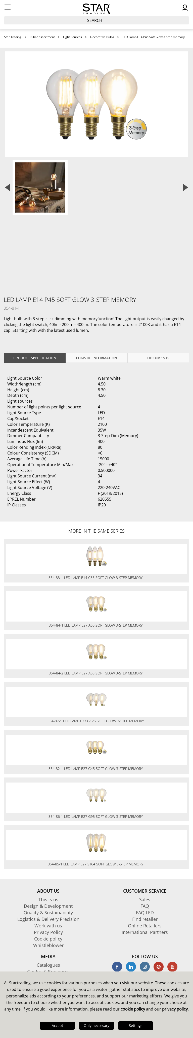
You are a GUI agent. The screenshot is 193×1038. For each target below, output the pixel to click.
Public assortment (42, 37)
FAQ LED (145, 913)
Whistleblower (48, 945)
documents (158, 357)
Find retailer (145, 919)
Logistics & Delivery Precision (48, 919)
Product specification (34, 357)
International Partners (145, 932)
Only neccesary (96, 1025)
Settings (135, 1025)
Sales (144, 899)
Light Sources (72, 37)
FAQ (144, 906)
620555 (104, 499)
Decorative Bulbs (102, 37)
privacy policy (175, 1009)
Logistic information (96, 357)
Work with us (48, 926)
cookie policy (133, 1009)
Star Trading (12, 37)
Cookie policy (48, 939)
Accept (57, 1025)
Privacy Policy (48, 932)
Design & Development (48, 906)
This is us (48, 899)
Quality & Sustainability (48, 913)
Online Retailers (145, 926)
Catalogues (48, 965)
